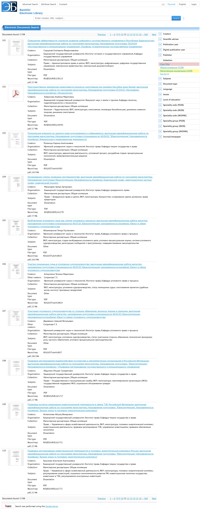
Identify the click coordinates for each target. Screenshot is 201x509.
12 (128, 34)
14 (134, 34)
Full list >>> (164, 74)
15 (137, 34)
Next (154, 34)
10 (122, 34)
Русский (171, 4)
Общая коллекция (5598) (172, 67)
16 (140, 34)
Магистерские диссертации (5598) (176, 70)
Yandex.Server (51, 506)
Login (194, 4)
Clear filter (165, 64)
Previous (102, 34)
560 (146, 34)
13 (131, 34)
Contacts (63, 4)
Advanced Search (30, 4)
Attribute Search (48, 4)
